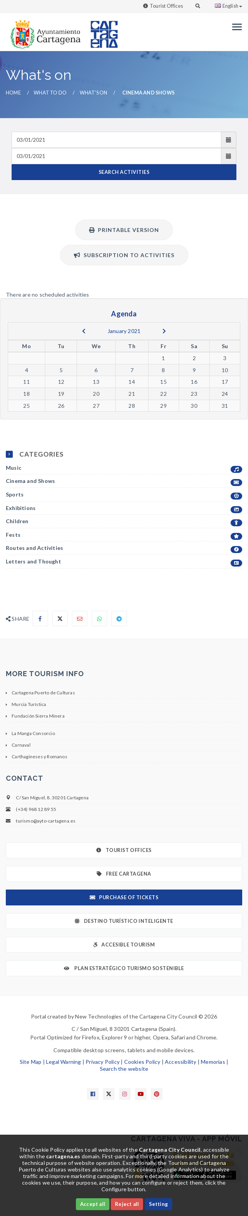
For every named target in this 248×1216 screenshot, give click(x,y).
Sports (124, 494)
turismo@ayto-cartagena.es (45, 821)
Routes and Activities (124, 548)
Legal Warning (63, 1061)
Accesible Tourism (124, 945)
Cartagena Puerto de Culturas (43, 693)
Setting (158, 1204)
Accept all (92, 1204)
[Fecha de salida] (116, 156)
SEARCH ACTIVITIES (124, 172)
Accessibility (181, 1061)
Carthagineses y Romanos (39, 756)
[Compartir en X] (60, 618)
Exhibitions (124, 508)
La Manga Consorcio (33, 733)
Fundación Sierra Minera (38, 716)
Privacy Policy (103, 1061)
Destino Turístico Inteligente (124, 921)
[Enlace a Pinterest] (156, 1094)
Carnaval (21, 745)
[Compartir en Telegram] (119, 618)
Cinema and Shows (124, 481)
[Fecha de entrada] (116, 140)
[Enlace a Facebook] (93, 1094)
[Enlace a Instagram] (125, 1094)
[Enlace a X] (109, 1094)
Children (124, 521)
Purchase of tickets (124, 897)
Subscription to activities (124, 255)
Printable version (124, 230)
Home (13, 93)
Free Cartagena (124, 874)
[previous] (84, 331)
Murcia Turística (29, 704)
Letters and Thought (124, 561)
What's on (94, 93)
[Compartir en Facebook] (40, 618)
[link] (44, 30)
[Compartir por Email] (79, 618)
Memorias (213, 1061)
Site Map (31, 1061)
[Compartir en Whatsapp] (99, 618)
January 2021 (124, 331)
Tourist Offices (166, 6)
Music (124, 468)
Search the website (124, 1068)
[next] (164, 331)
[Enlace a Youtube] (141, 1094)
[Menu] (235, 27)
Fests (124, 535)
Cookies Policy (142, 1061)
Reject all (127, 1204)
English (228, 6)
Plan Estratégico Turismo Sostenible (124, 968)
